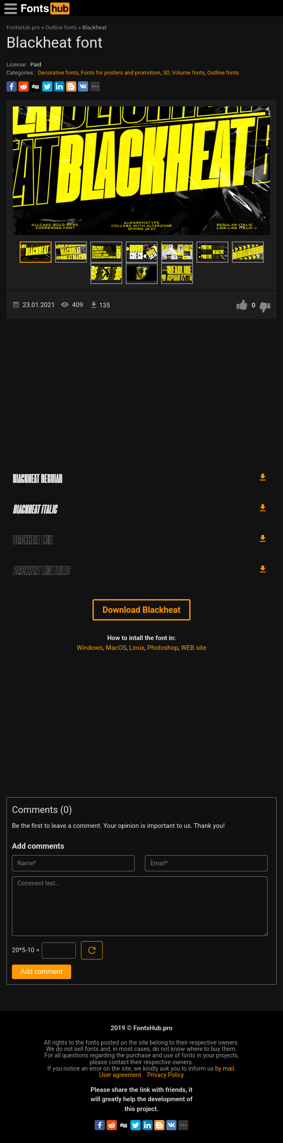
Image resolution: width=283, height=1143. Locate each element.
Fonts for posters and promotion (120, 72)
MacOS (116, 648)
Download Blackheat (141, 610)
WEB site (193, 648)
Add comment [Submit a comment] (41, 971)
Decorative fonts (58, 72)
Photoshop (163, 648)
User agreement (120, 1074)
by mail (224, 1068)
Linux (136, 648)
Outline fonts (223, 72)
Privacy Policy (165, 1074)
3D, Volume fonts (184, 72)
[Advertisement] (141, 391)
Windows (90, 648)
